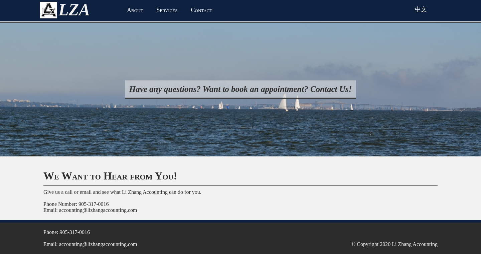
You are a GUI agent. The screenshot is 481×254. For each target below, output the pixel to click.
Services (166, 10)
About (135, 10)
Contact (201, 10)
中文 (421, 9)
